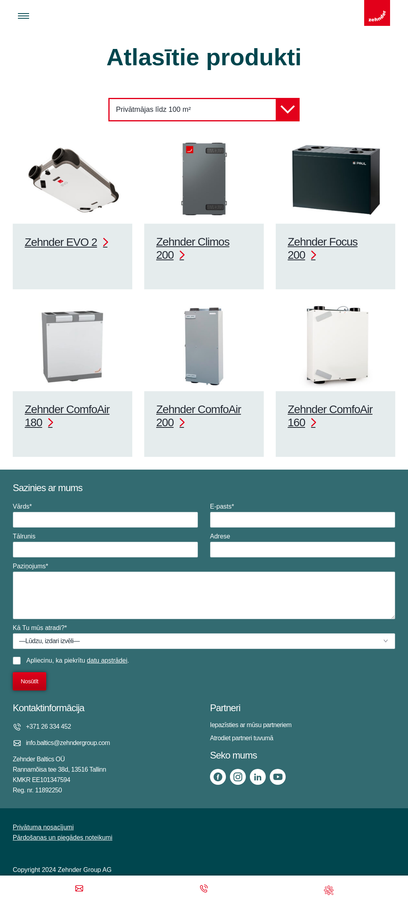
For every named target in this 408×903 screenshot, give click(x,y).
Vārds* (105, 515)
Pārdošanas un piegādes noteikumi (62, 837)
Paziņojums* (204, 591)
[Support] (328, 889)
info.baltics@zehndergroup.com (68, 742)
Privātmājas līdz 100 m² (208, 109)
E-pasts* (302, 515)
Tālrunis (105, 545)
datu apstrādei (107, 660)
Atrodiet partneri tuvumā (241, 738)
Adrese (302, 545)
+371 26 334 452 (48, 726)
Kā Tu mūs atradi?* (204, 636)
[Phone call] (204, 889)
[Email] (79, 889)
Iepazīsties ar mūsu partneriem (251, 725)
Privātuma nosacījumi (43, 827)
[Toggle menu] (23, 15)
